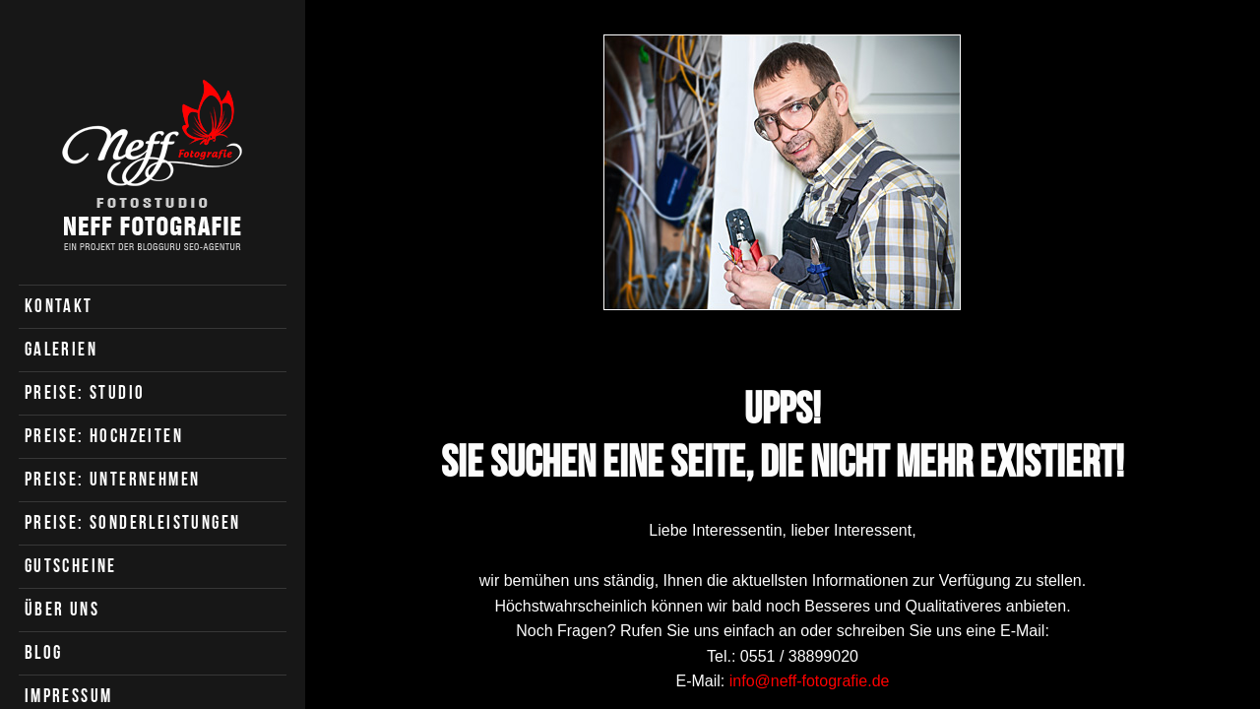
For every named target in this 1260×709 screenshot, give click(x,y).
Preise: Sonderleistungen (133, 522)
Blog (44, 652)
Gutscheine (71, 565)
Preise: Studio (85, 392)
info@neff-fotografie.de (809, 681)
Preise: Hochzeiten (104, 435)
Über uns (62, 609)
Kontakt (59, 305)
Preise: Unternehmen (113, 479)
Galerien (61, 349)
